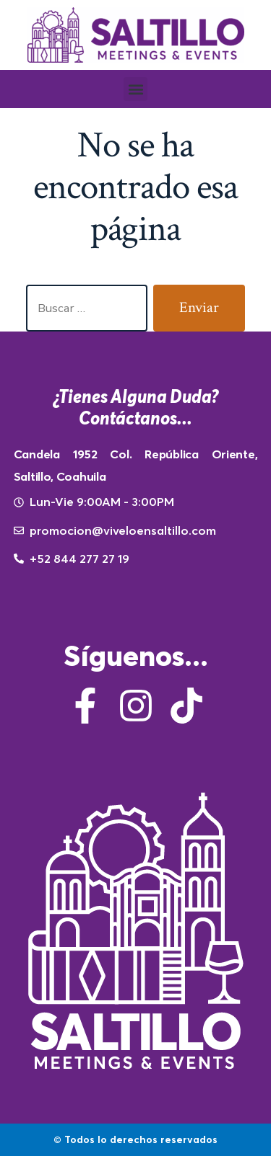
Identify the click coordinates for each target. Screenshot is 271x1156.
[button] (135, 89)
